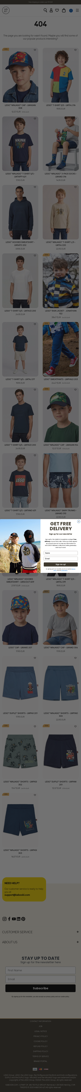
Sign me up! (61, 564)
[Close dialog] (78, 521)
